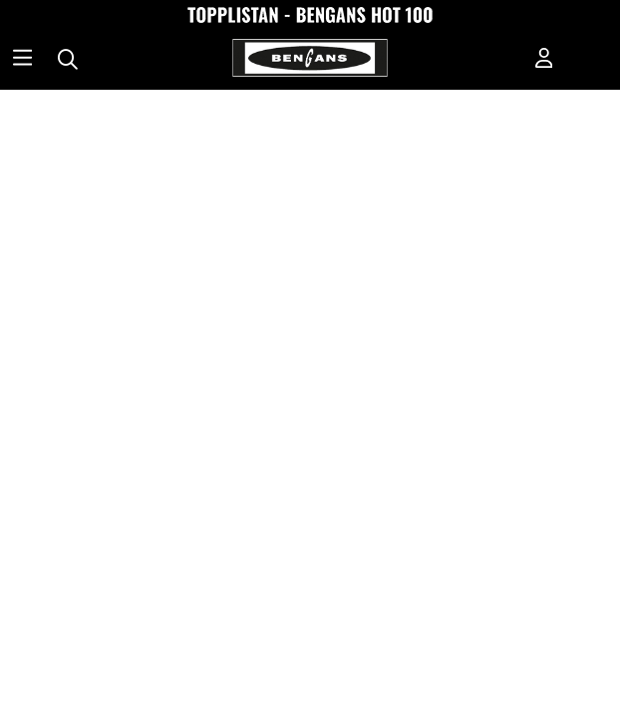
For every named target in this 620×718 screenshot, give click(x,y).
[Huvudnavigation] (22, 60)
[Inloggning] (544, 60)
